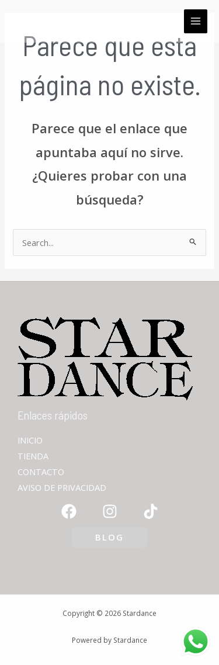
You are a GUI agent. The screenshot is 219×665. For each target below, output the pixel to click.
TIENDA (33, 456)
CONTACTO (41, 471)
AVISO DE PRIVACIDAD (62, 487)
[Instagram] (110, 511)
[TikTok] (151, 511)
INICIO (30, 440)
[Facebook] (69, 511)
